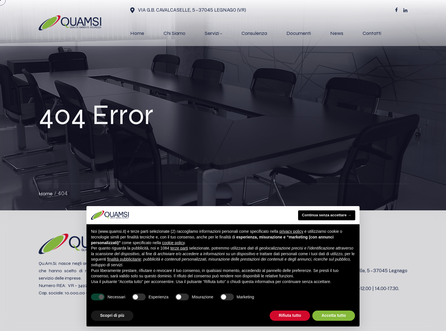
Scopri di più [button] (112, 315)
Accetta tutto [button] (333, 315)
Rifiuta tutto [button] (290, 315)
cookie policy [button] (173, 242)
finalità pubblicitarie (124, 259)
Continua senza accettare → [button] (326, 215)
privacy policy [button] (291, 231)
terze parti (179, 248)
